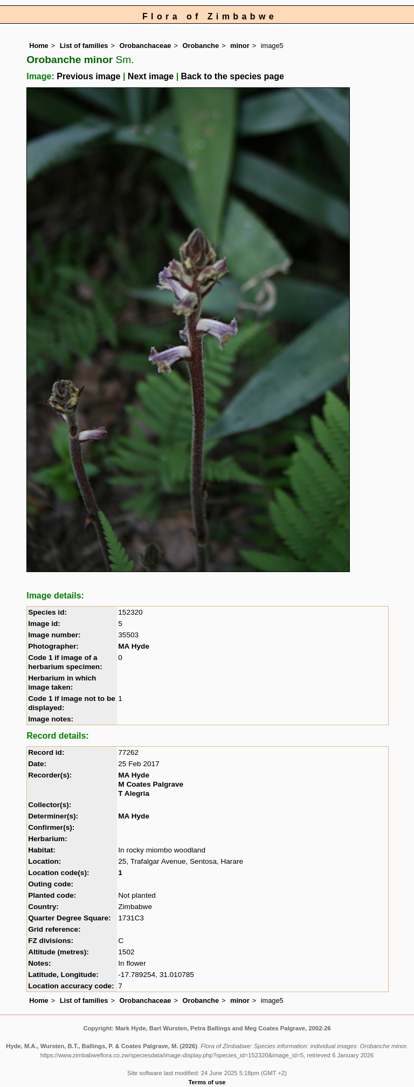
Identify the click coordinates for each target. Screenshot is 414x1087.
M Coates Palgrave (150, 784)
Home (39, 46)
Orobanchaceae (145, 46)
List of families (84, 46)
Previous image (88, 76)
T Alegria (133, 793)
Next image (151, 76)
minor (240, 46)
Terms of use (207, 1082)
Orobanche (200, 46)
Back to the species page (232, 76)
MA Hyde (133, 646)
